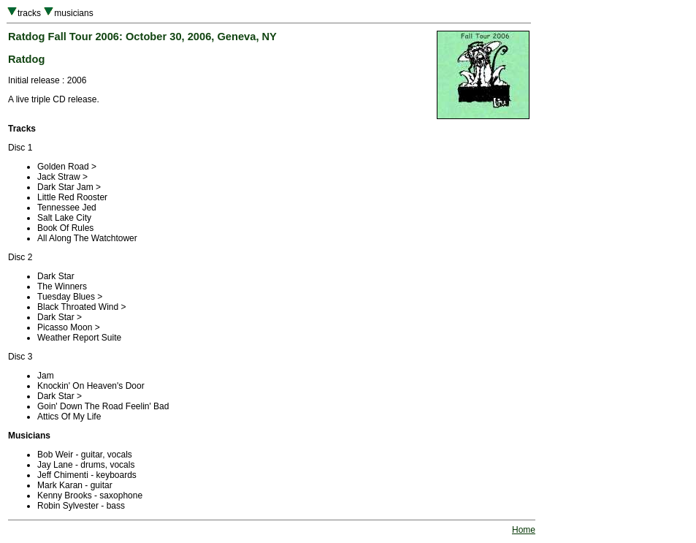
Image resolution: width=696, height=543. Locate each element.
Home (523, 530)
